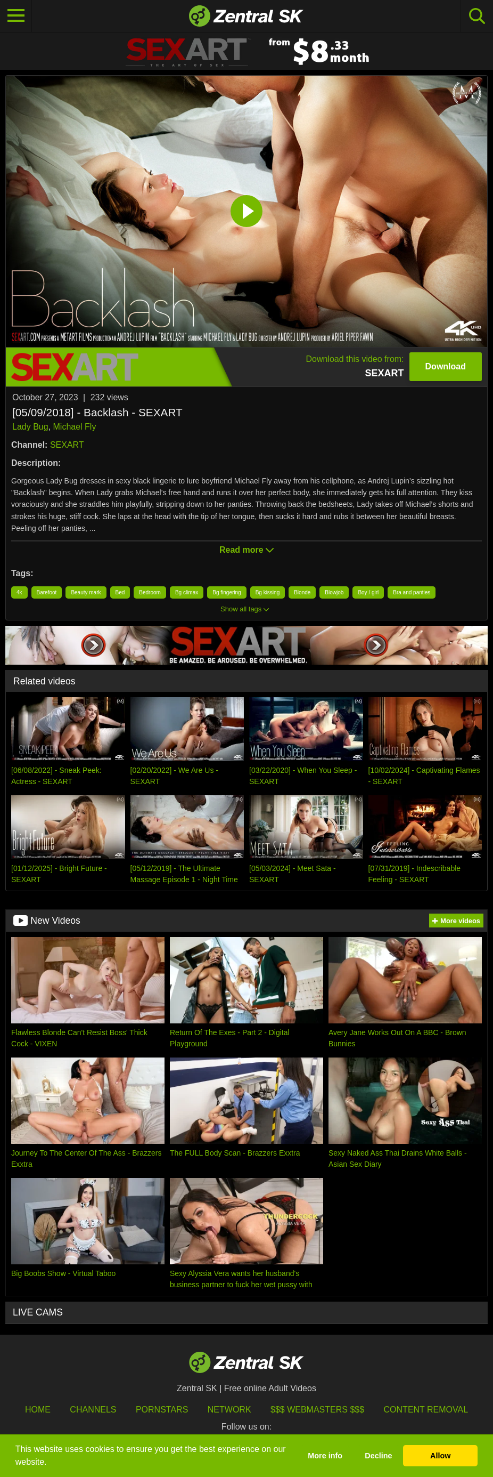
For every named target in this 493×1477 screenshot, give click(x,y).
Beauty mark (86, 592)
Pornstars (162, 1409)
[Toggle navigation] (16, 16)
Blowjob (334, 592)
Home (38, 1409)
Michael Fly (74, 426)
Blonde (302, 592)
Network (229, 1409)
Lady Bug (30, 426)
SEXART (67, 444)
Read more (246, 549)
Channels (93, 1409)
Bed (120, 592)
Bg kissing (268, 592)
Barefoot (47, 592)
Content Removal (426, 1409)
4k (19, 592)
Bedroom (150, 592)
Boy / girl (368, 592)
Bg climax (186, 592)
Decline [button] (378, 1455)
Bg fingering (226, 592)
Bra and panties (411, 592)
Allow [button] (440, 1455)
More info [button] (325, 1455)
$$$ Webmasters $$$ (317, 1409)
